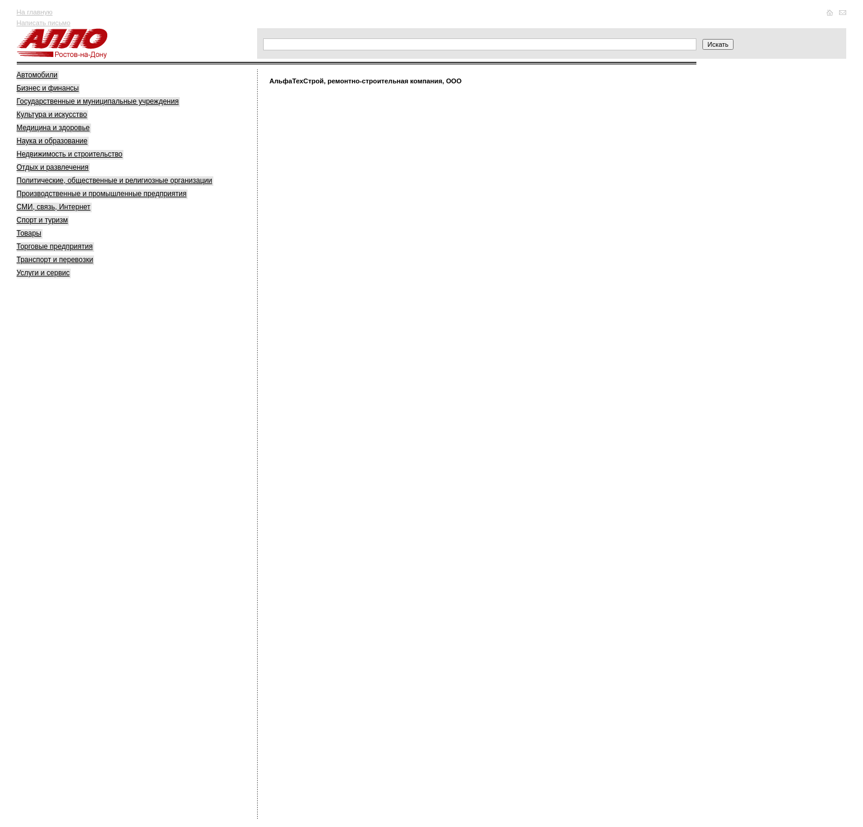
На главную (35, 12)
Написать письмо (44, 22)
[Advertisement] (107, 472)
